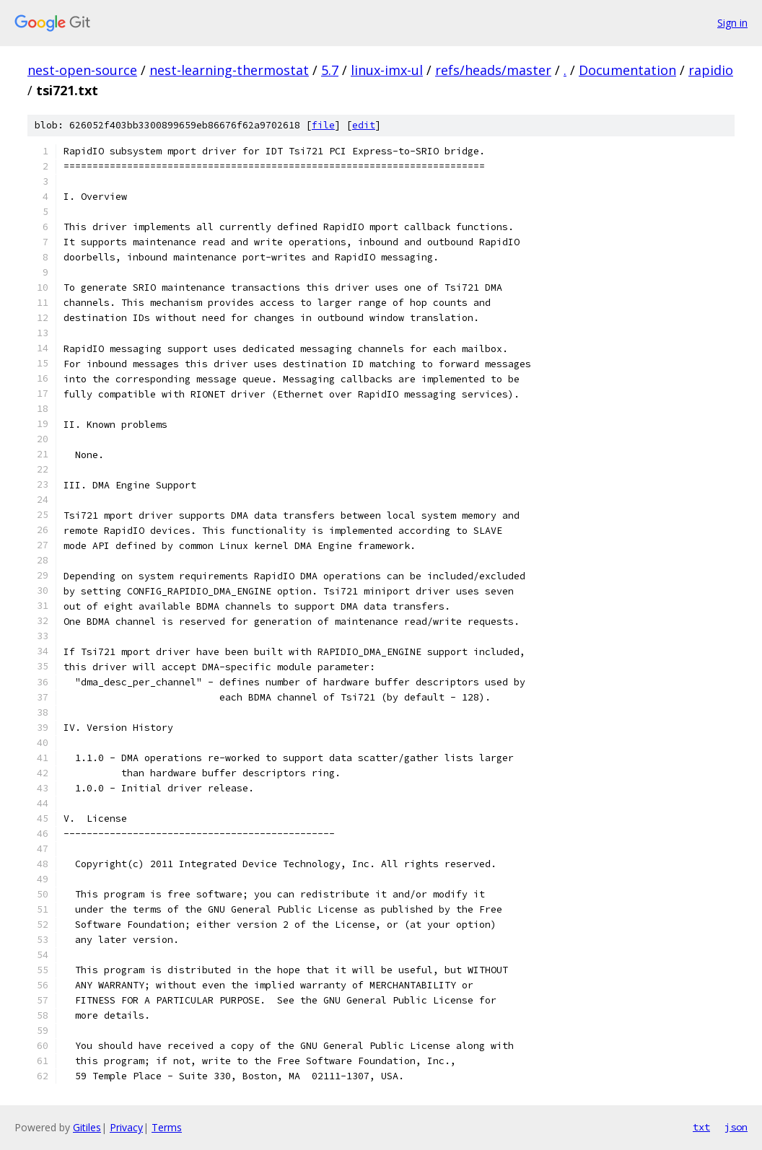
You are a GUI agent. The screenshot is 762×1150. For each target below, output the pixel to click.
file (323, 125)
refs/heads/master (493, 70)
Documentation (627, 70)
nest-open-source (82, 70)
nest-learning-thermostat (229, 70)
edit (363, 125)
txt (701, 1126)
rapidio (710, 70)
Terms (167, 1127)
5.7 (329, 70)
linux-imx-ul (387, 70)
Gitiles (87, 1127)
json (736, 1126)
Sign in (732, 23)
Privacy (126, 1127)
